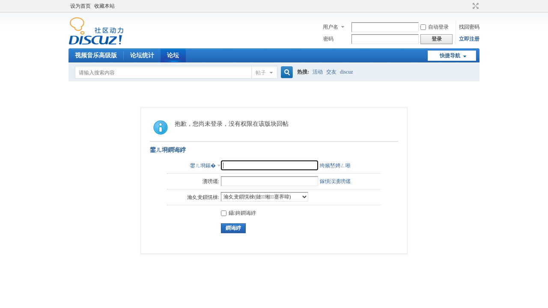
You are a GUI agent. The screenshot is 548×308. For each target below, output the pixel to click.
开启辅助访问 (467, 6)
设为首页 (80, 6)
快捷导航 (450, 56)
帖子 (261, 73)
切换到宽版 (475, 6)
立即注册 (469, 39)
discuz (346, 72)
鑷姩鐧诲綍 (238, 213)
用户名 (330, 27)
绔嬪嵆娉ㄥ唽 (335, 166)
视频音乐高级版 (96, 55)
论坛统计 (142, 55)
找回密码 (469, 27)
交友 (331, 72)
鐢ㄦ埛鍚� (203, 166)
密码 (328, 39)
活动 (318, 72)
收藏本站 (104, 6)
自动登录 (434, 27)
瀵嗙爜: (211, 181)
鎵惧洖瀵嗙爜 (335, 181)
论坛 (173, 55)
